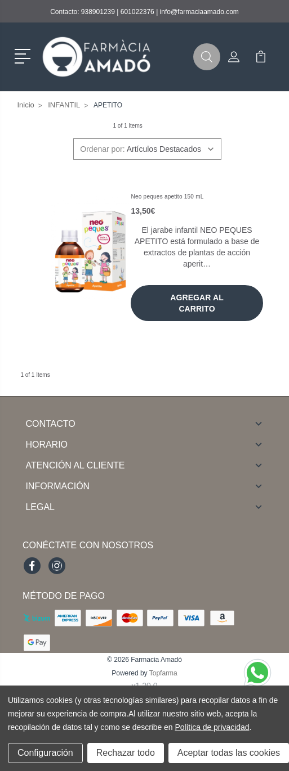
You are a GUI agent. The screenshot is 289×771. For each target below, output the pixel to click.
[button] (24, 55)
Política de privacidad (212, 727)
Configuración (45, 753)
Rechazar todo (125, 753)
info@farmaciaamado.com (199, 12)
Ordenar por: (102, 149)
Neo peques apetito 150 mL (167, 196)
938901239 (98, 12)
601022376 (137, 12)
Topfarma (163, 673)
